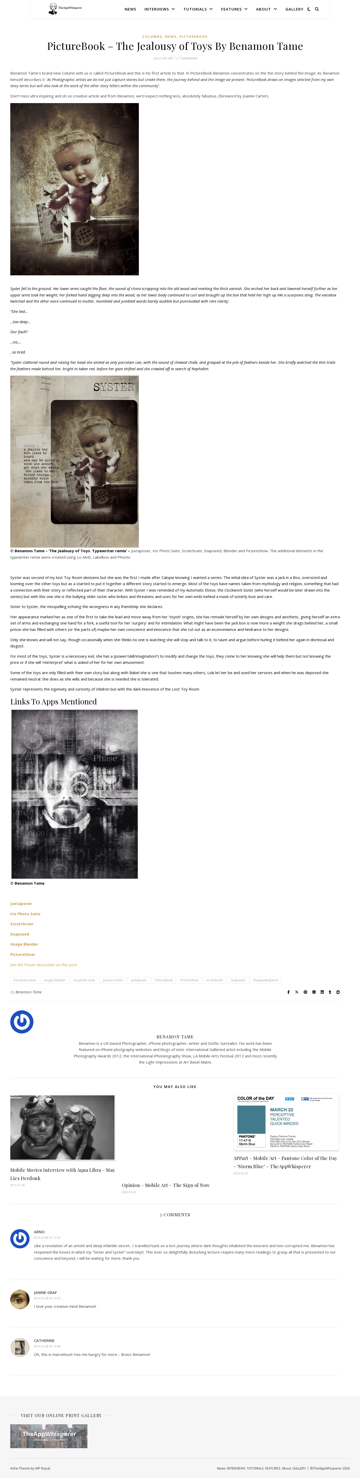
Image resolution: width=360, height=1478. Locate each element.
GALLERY (294, 9)
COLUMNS (152, 36)
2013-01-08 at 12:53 (47, 1237)
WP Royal (42, 1468)
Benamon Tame (28, 992)
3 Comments (186, 57)
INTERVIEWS (157, 9)
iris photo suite (84, 980)
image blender (54, 980)
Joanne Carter (113, 980)
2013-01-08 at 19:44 (47, 1346)
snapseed (238, 980)
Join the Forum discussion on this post (43, 964)
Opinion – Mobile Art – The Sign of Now (166, 1185)
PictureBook (193, 36)
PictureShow (189, 980)
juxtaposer (139, 980)
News (130, 9)
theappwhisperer (265, 980)
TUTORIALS (195, 9)
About (263, 9)
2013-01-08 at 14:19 (47, 1298)
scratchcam (214, 980)
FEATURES (231, 9)
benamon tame (25, 980)
